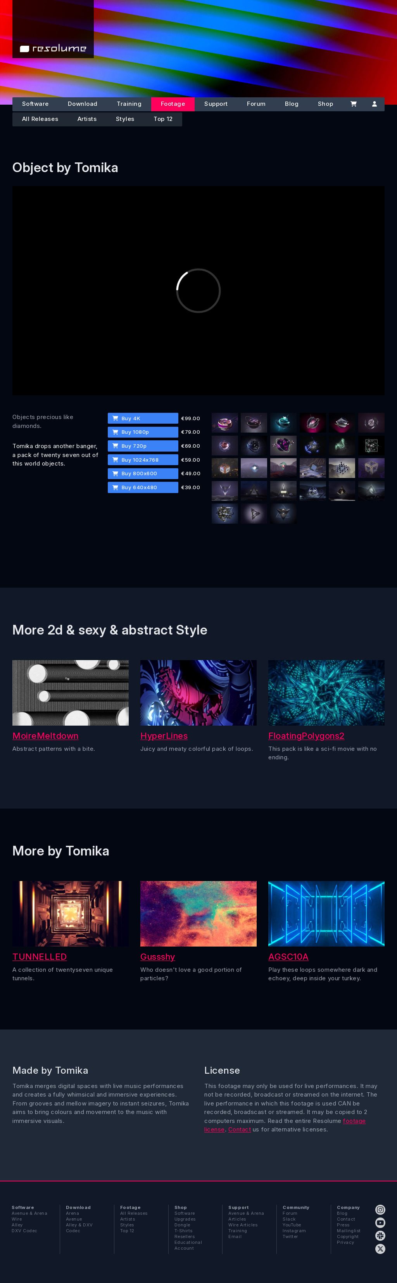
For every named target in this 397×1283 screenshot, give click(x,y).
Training (129, 103)
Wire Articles (242, 1225)
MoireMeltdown (45, 735)
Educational (188, 1242)
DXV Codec (25, 1230)
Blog (292, 103)
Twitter (290, 1236)
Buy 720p (129, 446)
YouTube (292, 1225)
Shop (325, 103)
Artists (87, 118)
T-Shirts (183, 1230)
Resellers (184, 1236)
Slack (289, 1219)
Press (343, 1225)
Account (184, 1248)
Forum (256, 103)
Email (235, 1236)
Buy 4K (126, 418)
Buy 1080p (130, 432)
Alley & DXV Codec (79, 1227)
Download (82, 103)
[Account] (374, 104)
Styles (125, 118)
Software (35, 103)
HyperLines (164, 735)
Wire (17, 1219)
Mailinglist (349, 1230)
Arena (72, 1213)
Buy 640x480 (134, 487)
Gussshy (157, 956)
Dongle (182, 1225)
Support (216, 103)
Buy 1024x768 (135, 460)
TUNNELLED (39, 956)
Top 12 (163, 118)
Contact (239, 1129)
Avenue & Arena (29, 1213)
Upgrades (185, 1219)
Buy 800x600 (134, 473)
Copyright (348, 1236)
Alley (17, 1225)
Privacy (345, 1242)
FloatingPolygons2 (306, 735)
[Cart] (353, 104)
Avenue (74, 1219)
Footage (173, 103)
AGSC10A (288, 956)
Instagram (294, 1230)
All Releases (40, 118)
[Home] (53, 29)
